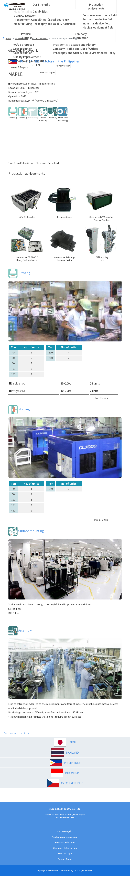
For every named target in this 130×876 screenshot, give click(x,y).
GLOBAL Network (25, 15)
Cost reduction (22, 49)
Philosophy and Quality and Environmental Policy (84, 53)
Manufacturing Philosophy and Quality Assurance (45, 24)
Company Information (80, 36)
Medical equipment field (98, 27)
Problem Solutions (26, 36)
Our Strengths (41, 4)
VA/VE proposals (24, 44)
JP (33, 65)
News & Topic (65, 853)
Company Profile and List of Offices (75, 49)
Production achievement (65, 836)
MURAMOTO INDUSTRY (59, 870)
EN (38, 65)
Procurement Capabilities (42, 19)
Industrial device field (96, 23)
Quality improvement (27, 57)
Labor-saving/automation (29, 61)
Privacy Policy (63, 65)
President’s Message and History (74, 44)
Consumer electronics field (99, 15)
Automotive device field (97, 19)
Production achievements (96, 6)
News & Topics (19, 67)
